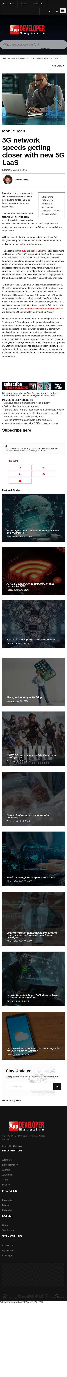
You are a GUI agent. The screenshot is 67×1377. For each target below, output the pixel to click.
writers (12, 4)
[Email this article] (20, 480)
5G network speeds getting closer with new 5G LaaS (29, 448)
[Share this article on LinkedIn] (20, 474)
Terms (5, 1180)
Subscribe (7, 1200)
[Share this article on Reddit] (43, 474)
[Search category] (46, 49)
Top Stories (8, 1230)
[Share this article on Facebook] (20, 467)
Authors (6, 1170)
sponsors (24, 4)
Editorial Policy (10, 1165)
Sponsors (7, 1210)
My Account (8, 1250)
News (5, 1225)
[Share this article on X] (43, 467)
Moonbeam (17, 1146)
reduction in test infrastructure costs (42, 308)
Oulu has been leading (32, 251)
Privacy (6, 1184)
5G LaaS (42, 451)
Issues (5, 1205)
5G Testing (32, 451)
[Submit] (61, 20)
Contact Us (7, 1245)
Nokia (23, 451)
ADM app (7, 1255)
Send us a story (38, 4)
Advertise (7, 1175)
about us (7, 1160)
